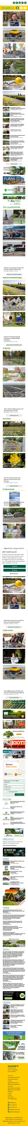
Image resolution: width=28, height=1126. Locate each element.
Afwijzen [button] (14, 570)
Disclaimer (10, 1091)
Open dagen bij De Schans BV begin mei (17, 877)
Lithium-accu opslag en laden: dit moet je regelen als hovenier (13, 268)
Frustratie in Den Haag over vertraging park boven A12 (12, 86)
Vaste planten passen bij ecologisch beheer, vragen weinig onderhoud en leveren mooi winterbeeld (14, 446)
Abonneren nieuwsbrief (14, 1084)
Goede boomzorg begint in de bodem (13, 323)
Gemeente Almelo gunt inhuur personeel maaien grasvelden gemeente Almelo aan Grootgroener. (12, 922)
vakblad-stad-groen (15, 1109)
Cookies (10, 1095)
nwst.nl (18, 1123)
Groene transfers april (15, 129)
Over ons (10, 1075)
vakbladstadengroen (15, 1112)
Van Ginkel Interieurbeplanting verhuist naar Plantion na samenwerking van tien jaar (17, 1021)
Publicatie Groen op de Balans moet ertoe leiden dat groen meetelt (13, 658)
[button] (14, 574)
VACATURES (7, 799)
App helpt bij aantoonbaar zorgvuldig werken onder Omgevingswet (16, 158)
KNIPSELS (6, 949)
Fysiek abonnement (13, 1079)
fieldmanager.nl (9, 1117)
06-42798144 (13, 1107)
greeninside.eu (11, 1123)
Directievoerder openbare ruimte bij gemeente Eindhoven (17, 823)
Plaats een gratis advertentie (10, 845)
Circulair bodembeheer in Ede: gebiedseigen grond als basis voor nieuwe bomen (17, 119)
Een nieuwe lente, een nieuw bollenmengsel (12, 432)
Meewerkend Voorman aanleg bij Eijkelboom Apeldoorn (17, 812)
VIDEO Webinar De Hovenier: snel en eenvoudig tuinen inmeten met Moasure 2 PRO (17, 153)
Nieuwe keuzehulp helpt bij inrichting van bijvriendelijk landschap (12, 338)
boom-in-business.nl (19, 1121)
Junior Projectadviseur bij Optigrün (16, 807)
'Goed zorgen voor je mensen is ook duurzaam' (13, 252)
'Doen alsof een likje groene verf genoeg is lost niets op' (13, 409)
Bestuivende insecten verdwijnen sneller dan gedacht (17, 108)
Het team (10, 1086)
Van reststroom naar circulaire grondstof (13, 518)
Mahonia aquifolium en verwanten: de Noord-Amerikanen (14, 464)
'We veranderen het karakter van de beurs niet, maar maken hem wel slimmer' (17, 142)
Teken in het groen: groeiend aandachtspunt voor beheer (17, 125)
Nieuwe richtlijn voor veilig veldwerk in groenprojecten (12, 70)
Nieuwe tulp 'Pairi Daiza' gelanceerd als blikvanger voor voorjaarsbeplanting (13, 533)
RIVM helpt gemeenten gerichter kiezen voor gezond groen (17, 114)
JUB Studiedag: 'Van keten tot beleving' (17, 861)
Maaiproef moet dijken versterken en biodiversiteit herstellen (14, 102)
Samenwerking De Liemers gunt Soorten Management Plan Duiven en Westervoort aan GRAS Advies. (13, 911)
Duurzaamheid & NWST (14, 1077)
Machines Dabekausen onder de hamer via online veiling (13, 38)
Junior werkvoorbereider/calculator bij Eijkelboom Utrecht (17, 818)
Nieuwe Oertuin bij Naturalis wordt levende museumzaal (17, 147)
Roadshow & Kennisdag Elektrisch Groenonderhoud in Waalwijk (14, 502)
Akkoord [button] (14, 566)
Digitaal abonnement (13, 1082)
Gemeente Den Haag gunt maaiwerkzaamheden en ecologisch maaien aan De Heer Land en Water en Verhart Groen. (14, 933)
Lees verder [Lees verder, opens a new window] (14, 563)
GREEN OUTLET (8, 839)
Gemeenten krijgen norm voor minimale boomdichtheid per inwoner (17, 1005)
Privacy (9, 1093)
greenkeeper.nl (18, 1117)
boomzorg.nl (18, 1119)
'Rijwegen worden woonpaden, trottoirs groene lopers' (13, 393)
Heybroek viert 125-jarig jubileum (14, 237)
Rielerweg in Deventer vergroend (14, 55)
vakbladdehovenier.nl (7, 1121)
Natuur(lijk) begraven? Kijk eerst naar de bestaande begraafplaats (14, 691)
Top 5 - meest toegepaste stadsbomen (16, 1026)
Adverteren (11, 1097)
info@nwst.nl (13, 1102)
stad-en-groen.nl (9, 1119)
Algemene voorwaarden (14, 1089)
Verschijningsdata (12, 1098)
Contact (10, 1081)
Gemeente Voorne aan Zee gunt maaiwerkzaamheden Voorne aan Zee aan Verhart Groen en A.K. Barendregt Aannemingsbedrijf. (12, 928)
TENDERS (6, 907)
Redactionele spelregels (14, 1088)
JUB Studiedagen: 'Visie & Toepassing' (16, 872)
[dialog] (14, 563)
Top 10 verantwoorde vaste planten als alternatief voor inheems (12, 479)
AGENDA (6, 859)
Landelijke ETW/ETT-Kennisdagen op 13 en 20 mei (17, 882)
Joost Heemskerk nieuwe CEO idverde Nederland (13, 22)
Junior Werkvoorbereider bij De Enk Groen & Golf (17, 136)
